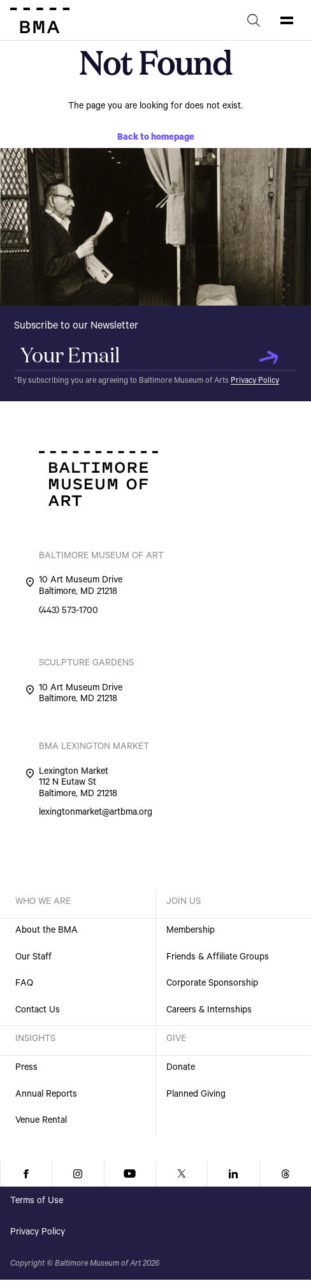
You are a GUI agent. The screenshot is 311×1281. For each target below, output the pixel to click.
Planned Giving (196, 1095)
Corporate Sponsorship (212, 984)
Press (26, 1068)
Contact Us (37, 1011)
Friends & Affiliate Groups (217, 958)
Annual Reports (46, 1095)
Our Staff (33, 958)
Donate (180, 1068)
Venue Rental (41, 1121)
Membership (190, 931)
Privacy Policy (255, 381)
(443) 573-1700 (68, 612)
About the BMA (46, 931)
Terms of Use (36, 1202)
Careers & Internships (209, 1011)
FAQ (24, 984)
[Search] (254, 20)
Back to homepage (155, 138)
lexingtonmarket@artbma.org (95, 814)
